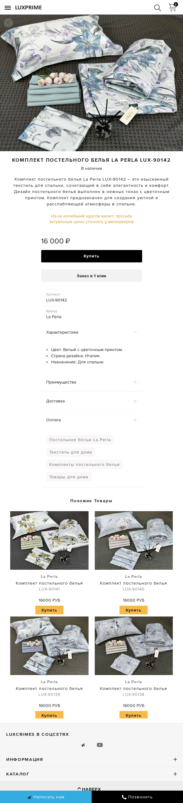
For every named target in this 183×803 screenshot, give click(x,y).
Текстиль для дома (70, 452)
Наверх (91, 789)
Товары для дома (68, 476)
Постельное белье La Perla (80, 439)
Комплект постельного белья (49, 583)
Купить (91, 255)
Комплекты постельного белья (84, 464)
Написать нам (45, 797)
